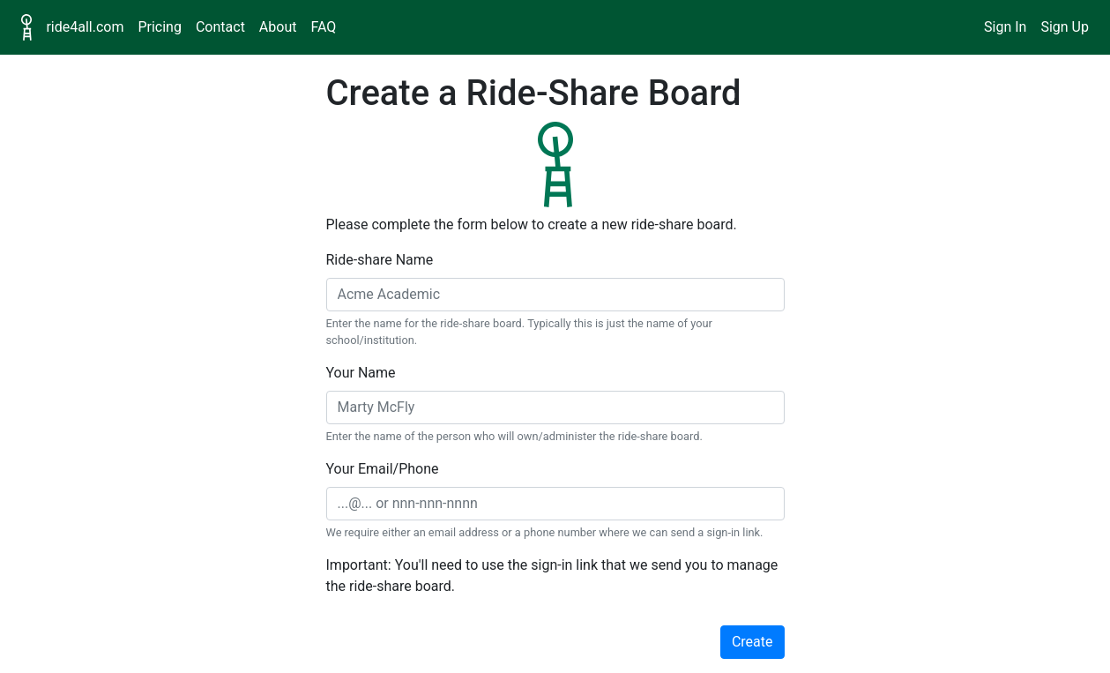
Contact (220, 27)
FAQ (323, 27)
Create (752, 641)
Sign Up (1064, 27)
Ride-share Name (380, 259)
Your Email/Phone (382, 468)
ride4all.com (84, 27)
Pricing (160, 27)
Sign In (1005, 27)
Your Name (361, 372)
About (278, 27)
